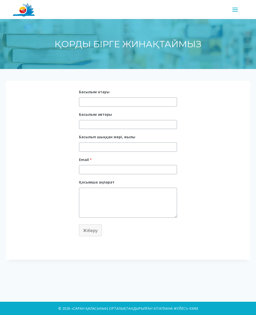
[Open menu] (237, 9)
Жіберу (90, 230)
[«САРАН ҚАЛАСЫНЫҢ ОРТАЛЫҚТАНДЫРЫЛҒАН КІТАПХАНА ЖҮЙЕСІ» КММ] (25, 9)
